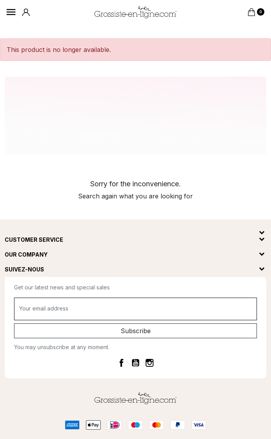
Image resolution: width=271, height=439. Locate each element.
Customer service (34, 239)
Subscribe (136, 331)
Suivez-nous (24, 269)
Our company (26, 254)
